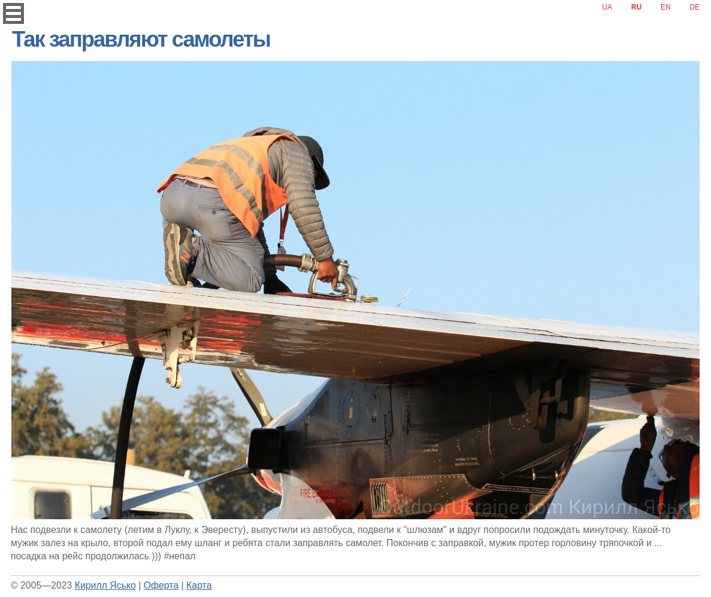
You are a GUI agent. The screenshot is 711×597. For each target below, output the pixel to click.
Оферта (161, 585)
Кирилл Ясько (105, 585)
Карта (198, 585)
